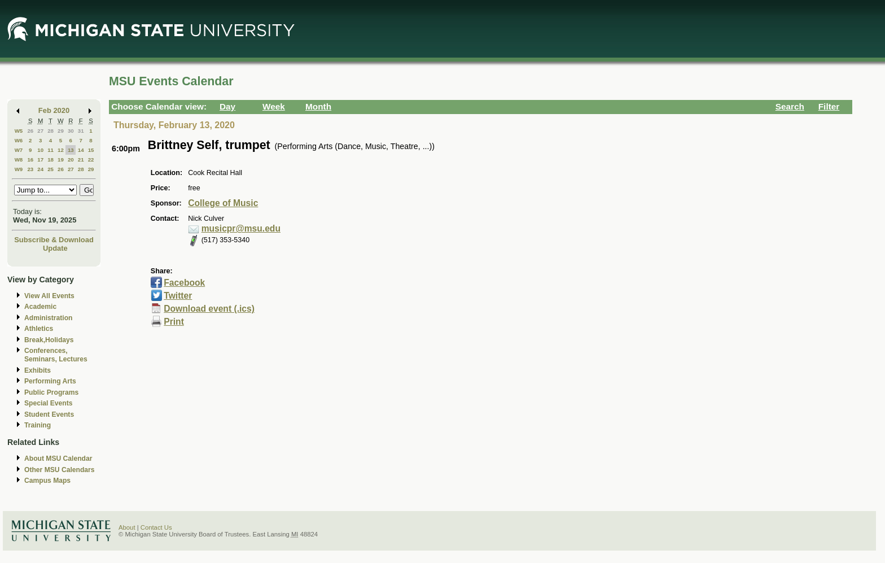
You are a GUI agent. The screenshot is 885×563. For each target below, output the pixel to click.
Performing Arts (50, 381)
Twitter (178, 295)
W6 (19, 140)
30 (71, 131)
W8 (19, 159)
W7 (19, 150)
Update (55, 248)
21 (81, 159)
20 (71, 159)
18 (50, 159)
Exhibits (37, 370)
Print (174, 321)
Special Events (48, 403)
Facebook (184, 282)
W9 (19, 169)
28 (50, 131)
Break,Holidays (49, 340)
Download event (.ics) (209, 308)
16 (30, 159)
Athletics (38, 329)
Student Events (49, 414)
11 (50, 150)
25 (50, 169)
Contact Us (156, 527)
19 (61, 159)
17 (40, 159)
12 (61, 150)
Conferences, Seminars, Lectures (55, 355)
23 (30, 169)
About (127, 527)
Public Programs (51, 392)
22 (91, 159)
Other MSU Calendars (59, 470)
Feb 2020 (53, 110)
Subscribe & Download (54, 239)
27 (40, 131)
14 (81, 150)
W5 (19, 131)
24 (40, 169)
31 (81, 131)
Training (37, 425)
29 (61, 131)
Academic (40, 307)
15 (91, 150)
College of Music (223, 203)
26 (30, 131)
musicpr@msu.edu (241, 228)
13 (71, 150)
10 (40, 150)
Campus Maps (47, 481)
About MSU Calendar (58, 458)
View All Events (49, 296)
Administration (48, 318)
